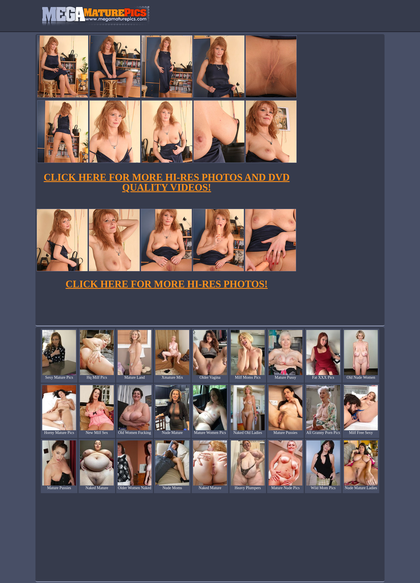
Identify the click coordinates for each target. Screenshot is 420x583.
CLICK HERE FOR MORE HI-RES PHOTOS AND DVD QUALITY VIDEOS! (166, 182)
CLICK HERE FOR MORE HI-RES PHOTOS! (167, 284)
